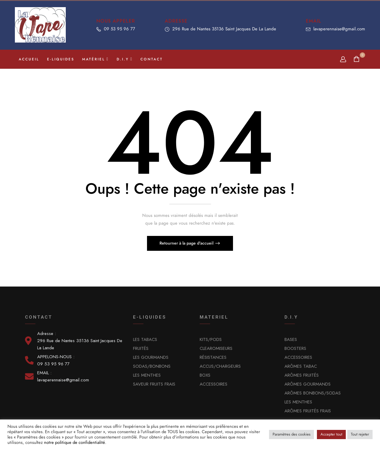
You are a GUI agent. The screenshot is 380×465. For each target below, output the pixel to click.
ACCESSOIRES (213, 384)
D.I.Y (291, 317)
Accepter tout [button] (331, 434)
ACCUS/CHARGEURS (220, 366)
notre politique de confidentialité (74, 442)
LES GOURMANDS (150, 357)
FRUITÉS (140, 348)
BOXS (205, 375)
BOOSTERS (295, 348)
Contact (38, 317)
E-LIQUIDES (149, 317)
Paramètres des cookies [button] (291, 434)
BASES (290, 339)
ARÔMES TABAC (300, 366)
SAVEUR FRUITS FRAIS (154, 384)
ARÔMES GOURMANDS (307, 384)
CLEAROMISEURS (216, 348)
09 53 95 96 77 (119, 29)
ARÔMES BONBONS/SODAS (312, 393)
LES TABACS (145, 339)
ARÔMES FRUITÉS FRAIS (307, 411)
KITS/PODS (211, 339)
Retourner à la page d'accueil (187, 243)
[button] (357, 59)
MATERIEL (214, 317)
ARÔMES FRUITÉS (301, 375)
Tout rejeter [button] (360, 434)
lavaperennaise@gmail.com (339, 29)
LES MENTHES (147, 375)
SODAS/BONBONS (152, 366)
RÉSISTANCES (213, 357)
